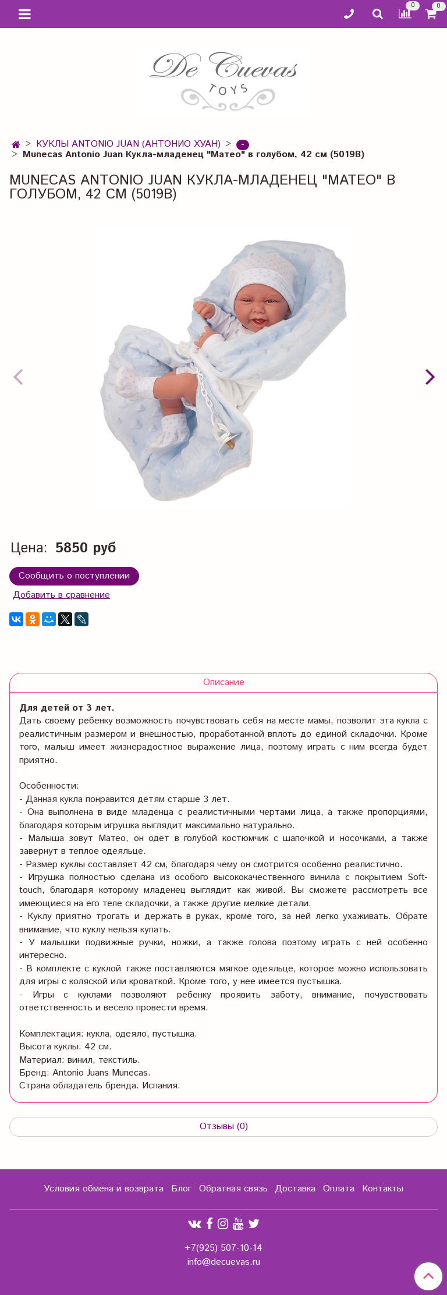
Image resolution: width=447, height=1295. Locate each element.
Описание (223, 682)
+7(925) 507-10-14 (223, 1248)
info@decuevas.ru (223, 1262)
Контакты (382, 1188)
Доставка (295, 1188)
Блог (181, 1188)
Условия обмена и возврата (104, 1188)
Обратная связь (233, 1188)
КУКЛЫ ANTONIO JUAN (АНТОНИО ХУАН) (128, 144)
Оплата (338, 1188)
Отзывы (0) (224, 1126)
